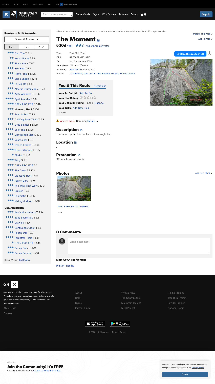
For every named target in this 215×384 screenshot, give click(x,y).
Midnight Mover (23, 201)
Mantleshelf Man (24, 134)
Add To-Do (85, 93)
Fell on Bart (21, 180)
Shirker (18, 155)
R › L (26, 46)
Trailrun (38, 4)
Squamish (130, 31)
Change (99, 102)
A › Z (41, 46)
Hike (25, 4)
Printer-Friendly (65, 265)
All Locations (62, 31)
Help (77, 297)
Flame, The (20, 73)
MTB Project (128, 307)
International (77, 31)
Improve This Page (202, 33)
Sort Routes (24, 260)
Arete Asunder (22, 93)
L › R (11, 46)
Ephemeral (20, 232)
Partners (123, 14)
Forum (134, 14)
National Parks (176, 307)
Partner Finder (83, 307)
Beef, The (19, 129)
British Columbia (115, 31)
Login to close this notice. (47, 370)
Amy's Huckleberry (25, 212)
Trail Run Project (177, 297)
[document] (185, 370)
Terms (114, 331)
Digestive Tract (22, 175)
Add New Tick (81, 107)
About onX (10, 308)
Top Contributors (130, 297)
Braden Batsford (102, 73)
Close (185, 374)
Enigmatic (20, 195)
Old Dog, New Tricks (26, 119)
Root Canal (20, 139)
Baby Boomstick (23, 217)
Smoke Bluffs (144, 31)
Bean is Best (21, 114)
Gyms (96, 14)
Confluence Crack (24, 227)
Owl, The (19, 53)
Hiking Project (176, 292)
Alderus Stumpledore (26, 88)
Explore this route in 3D (190, 53)
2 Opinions (100, 85)
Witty (17, 160)
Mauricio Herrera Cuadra (123, 73)
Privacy (123, 331)
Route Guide (83, 14)
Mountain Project (131, 302)
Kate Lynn (88, 73)
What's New (109, 14)
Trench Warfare (23, 150)
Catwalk (19, 222)
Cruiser (18, 190)
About (78, 292)
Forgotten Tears (23, 237)
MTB (16, 4)
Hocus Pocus (21, 58)
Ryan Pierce (75, 69)
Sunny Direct (21, 248)
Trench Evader (22, 144)
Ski (49, 4)
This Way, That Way (25, 185)
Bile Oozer (20, 170)
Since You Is (21, 63)
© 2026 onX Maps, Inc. (99, 331)
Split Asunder (159, 31)
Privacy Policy (198, 368)
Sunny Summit (23, 253)
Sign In (206, 14)
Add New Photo (203, 173)
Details (92, 120)
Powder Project (176, 302)
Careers (8, 312)
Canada (101, 31)
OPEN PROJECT (23, 104)
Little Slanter (21, 124)
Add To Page (205, 38)
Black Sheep (21, 78)
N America (90, 31)
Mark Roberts (76, 73)
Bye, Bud (19, 68)
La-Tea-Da (20, 83)
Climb (6, 4)
